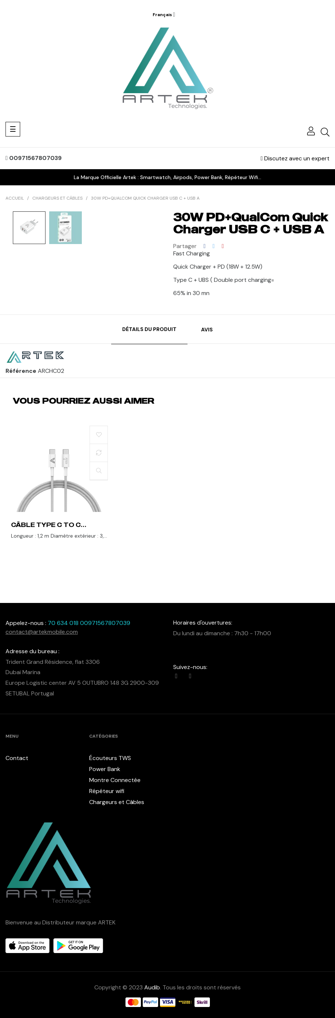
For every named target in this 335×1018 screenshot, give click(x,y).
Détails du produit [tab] (149, 329)
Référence (21, 371)
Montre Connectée (115, 780)
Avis (207, 329)
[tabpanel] (59, 490)
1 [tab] (167, 559)
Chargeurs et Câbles (116, 802)
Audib (152, 987)
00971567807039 (34, 158)
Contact (17, 758)
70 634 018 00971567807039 (89, 623)
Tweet (213, 246)
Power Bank (104, 769)
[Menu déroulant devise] (164, 14)
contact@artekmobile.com (42, 632)
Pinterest (223, 246)
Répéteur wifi (106, 791)
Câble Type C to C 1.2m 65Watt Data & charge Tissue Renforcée (48, 524)
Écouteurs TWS (110, 758)
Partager (205, 246)
